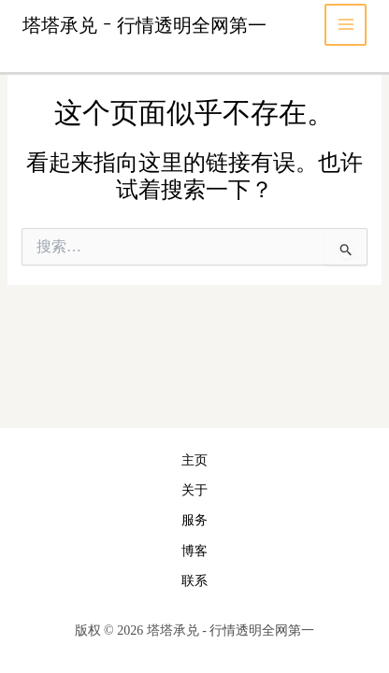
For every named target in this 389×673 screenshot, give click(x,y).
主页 (194, 460)
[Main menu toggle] (345, 25)
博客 (194, 551)
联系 (194, 581)
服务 (194, 520)
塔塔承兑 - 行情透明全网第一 (144, 24)
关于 (194, 490)
